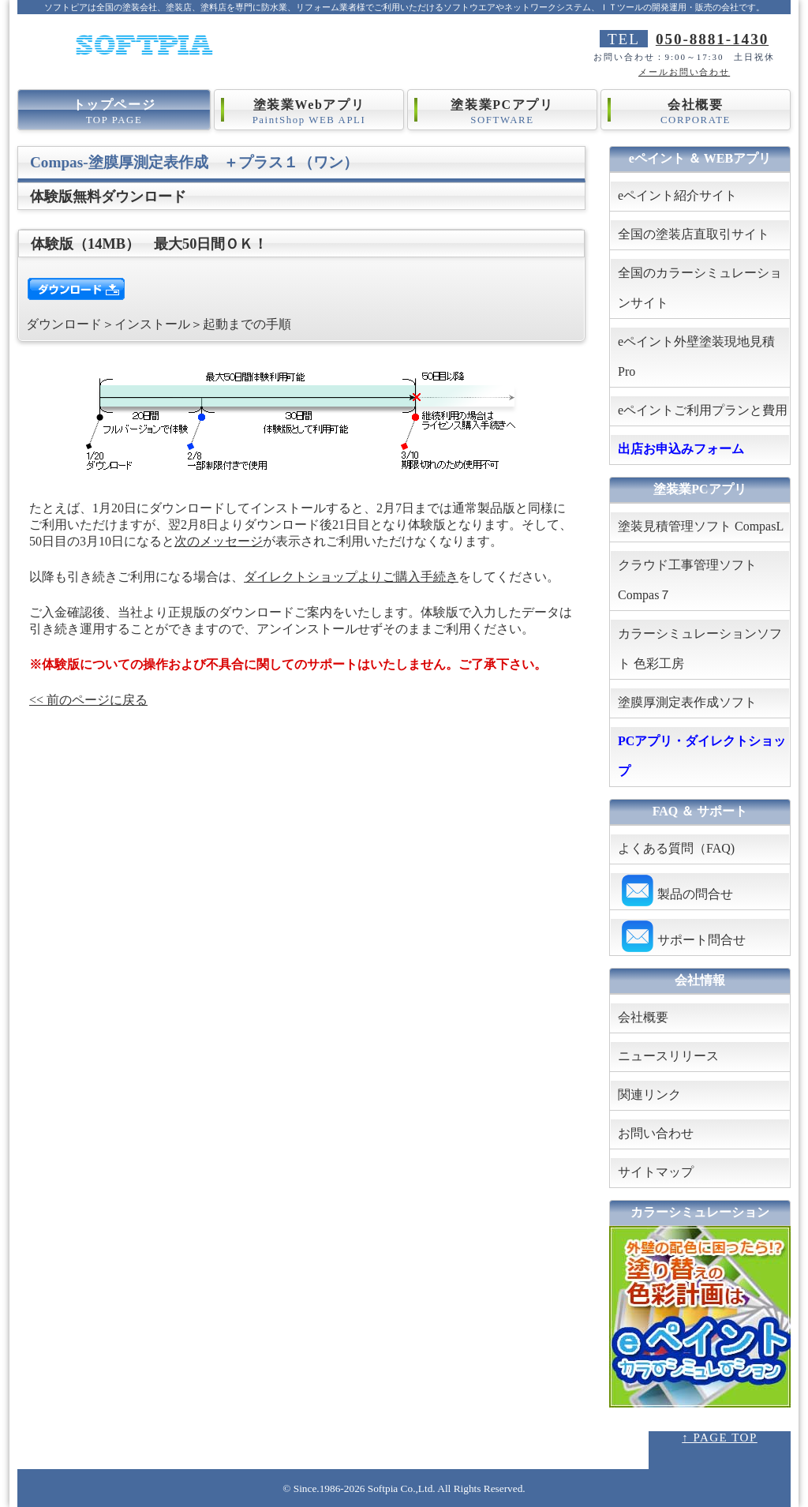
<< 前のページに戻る (88, 700)
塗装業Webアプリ (309, 113)
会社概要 (695, 113)
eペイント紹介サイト (677, 195)
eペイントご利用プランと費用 (702, 410)
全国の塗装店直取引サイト (693, 234)
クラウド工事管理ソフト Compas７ (687, 580)
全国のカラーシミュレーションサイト (700, 287)
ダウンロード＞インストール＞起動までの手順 (158, 324)
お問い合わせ (656, 1133)
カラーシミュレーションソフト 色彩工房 (700, 648)
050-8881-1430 (712, 39)
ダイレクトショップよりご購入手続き (351, 576)
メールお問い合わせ (684, 72)
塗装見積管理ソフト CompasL (701, 526)
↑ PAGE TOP (720, 1437)
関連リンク (649, 1094)
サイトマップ (656, 1172)
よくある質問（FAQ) (676, 848)
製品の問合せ (675, 890)
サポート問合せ (682, 936)
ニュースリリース (668, 1056)
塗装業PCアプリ (502, 113)
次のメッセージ (218, 541)
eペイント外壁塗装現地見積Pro (696, 356)
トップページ (114, 113)
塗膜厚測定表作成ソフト (693, 702)
